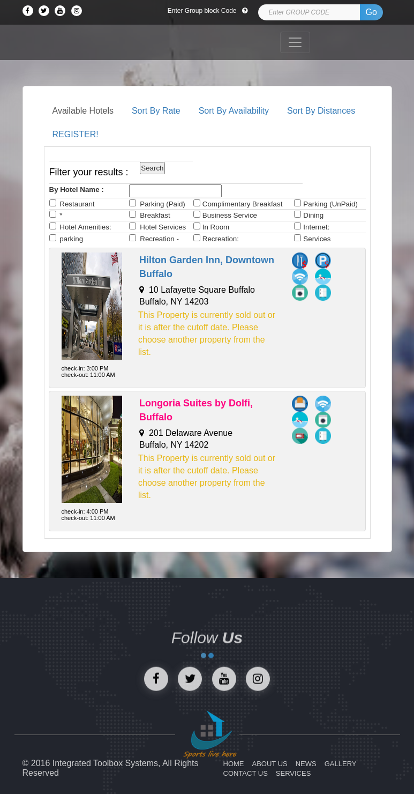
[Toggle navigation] (295, 42)
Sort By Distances (321, 110)
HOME (233, 764)
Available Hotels (83, 110)
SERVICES (293, 773)
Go (371, 12)
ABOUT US (270, 764)
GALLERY (341, 764)
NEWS (306, 764)
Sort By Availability (234, 110)
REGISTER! (75, 134)
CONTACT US (245, 773)
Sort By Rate (156, 110)
